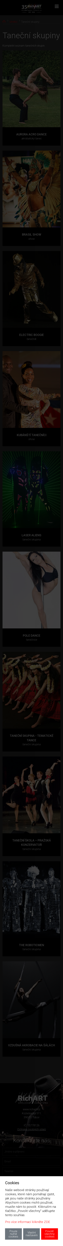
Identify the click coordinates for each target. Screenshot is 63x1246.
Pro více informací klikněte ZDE (27, 1222)
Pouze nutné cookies (13, 1234)
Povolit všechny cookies (50, 1234)
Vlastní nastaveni (31, 1234)
